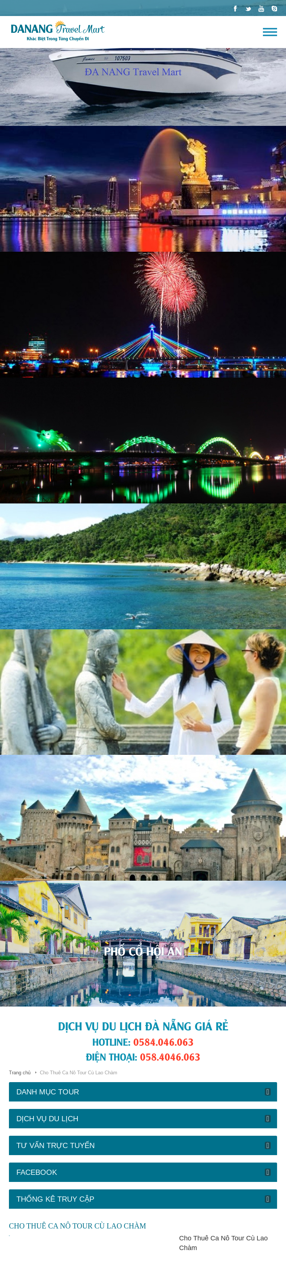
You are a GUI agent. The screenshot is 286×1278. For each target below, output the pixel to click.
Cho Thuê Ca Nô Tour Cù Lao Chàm (223, 1243)
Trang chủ (20, 1072)
